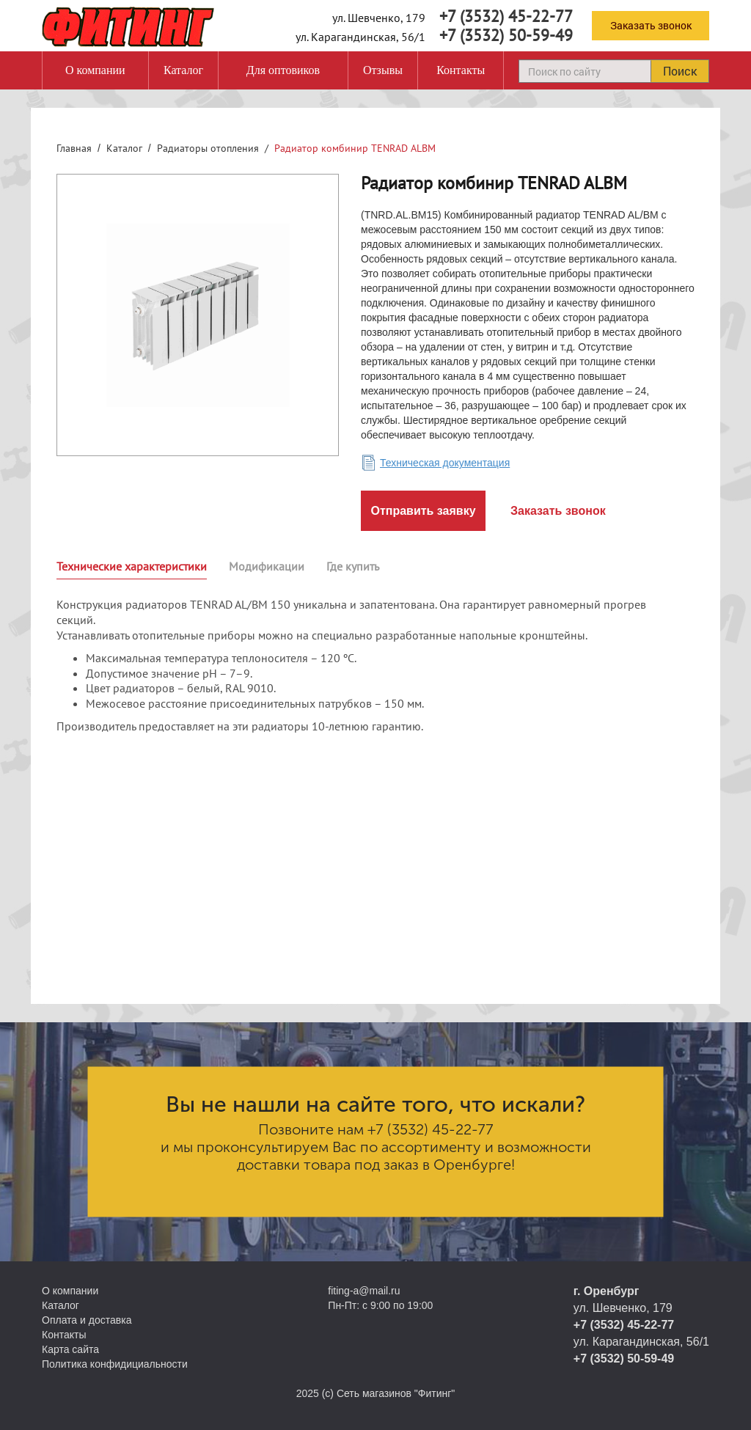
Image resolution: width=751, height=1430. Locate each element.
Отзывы (383, 70)
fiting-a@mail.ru (364, 1291)
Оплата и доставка (86, 1320)
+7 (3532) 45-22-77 (506, 16)
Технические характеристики (131, 566)
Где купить (352, 566)
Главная (74, 148)
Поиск (680, 70)
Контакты (460, 70)
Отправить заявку (422, 511)
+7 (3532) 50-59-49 (506, 35)
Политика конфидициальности (115, 1364)
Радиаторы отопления (208, 148)
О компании (95, 70)
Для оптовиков (283, 70)
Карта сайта (70, 1349)
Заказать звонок (651, 25)
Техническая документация (445, 463)
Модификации (266, 566)
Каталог (183, 70)
